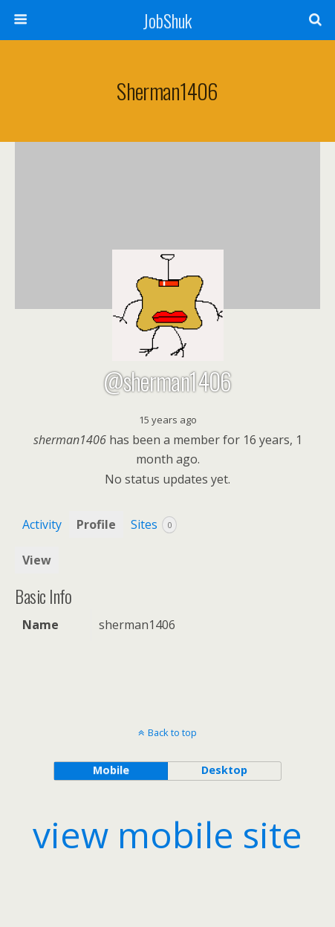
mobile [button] (111, 770)
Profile (96, 524)
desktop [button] (224, 770)
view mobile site (167, 834)
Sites (154, 525)
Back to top (172, 732)
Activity (42, 524)
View (36, 560)
